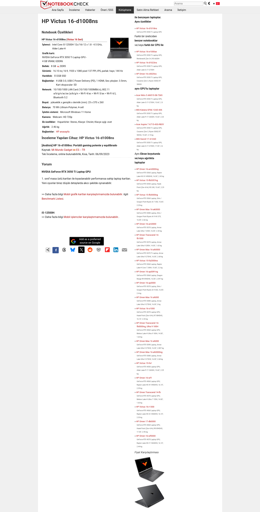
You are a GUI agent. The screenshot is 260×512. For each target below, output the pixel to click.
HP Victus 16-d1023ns (146, 62)
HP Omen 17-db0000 (146, 421)
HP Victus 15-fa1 (144, 363)
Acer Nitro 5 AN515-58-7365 (149, 95)
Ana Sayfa (58, 10)
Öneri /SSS (107, 10)
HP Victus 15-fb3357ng (147, 180)
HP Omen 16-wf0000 (146, 436)
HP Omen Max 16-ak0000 (148, 209)
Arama (168, 10)
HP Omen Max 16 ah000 (147, 297)
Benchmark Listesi (52, 198)
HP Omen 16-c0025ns (146, 74)
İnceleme (74, 10)
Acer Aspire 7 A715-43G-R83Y (150, 124)
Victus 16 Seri (74, 39)
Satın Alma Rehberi (148, 10)
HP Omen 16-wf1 (144, 378)
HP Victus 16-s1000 (145, 308)
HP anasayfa (62, 131)
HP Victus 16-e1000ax (146, 51)
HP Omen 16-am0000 (146, 224)
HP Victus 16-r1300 (145, 407)
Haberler (90, 10)
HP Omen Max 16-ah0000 (148, 249)
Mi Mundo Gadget (61, 149)
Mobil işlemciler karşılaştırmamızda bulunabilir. (91, 217)
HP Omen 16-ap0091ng (147, 271)
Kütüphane (125, 10)
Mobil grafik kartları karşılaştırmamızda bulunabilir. (93, 194)
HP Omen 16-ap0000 (146, 283)
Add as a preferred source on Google (86, 241)
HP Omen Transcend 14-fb (148, 392)
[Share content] (48, 250)
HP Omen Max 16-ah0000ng (149, 352)
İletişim (181, 10)
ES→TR (80, 149)
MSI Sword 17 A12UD (146, 139)
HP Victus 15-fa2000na (147, 260)
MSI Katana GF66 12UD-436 (149, 110)
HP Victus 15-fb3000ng (147, 195)
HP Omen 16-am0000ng (147, 169)
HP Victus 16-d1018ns (146, 28)
